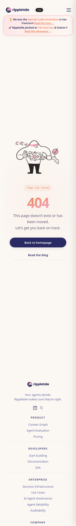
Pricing (38, 437)
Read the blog (38, 255)
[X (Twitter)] (41, 408)
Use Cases (38, 492)
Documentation (38, 461)
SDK (38, 468)
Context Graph (38, 424)
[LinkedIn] (35, 408)
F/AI (39, 10)
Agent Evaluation (38, 430)
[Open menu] (69, 10)
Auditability (38, 510)
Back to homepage (38, 242)
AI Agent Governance (38, 498)
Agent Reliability (38, 504)
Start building (38, 455)
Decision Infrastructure (38, 486)
